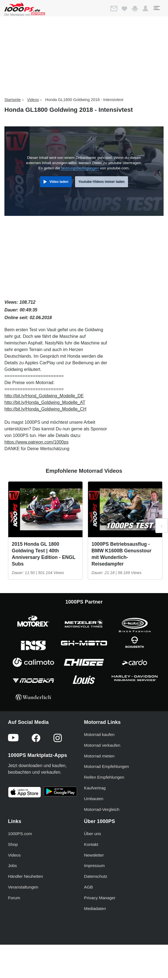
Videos (33, 99)
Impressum (94, 865)
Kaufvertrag (95, 788)
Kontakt (91, 844)
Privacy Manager (100, 897)
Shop (13, 844)
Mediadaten (95, 908)
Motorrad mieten (99, 756)
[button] (145, 8)
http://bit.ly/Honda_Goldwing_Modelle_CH (45, 409)
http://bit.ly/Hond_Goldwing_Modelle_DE (44, 395)
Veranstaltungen (23, 887)
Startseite (12, 99)
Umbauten (93, 798)
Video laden (58, 182)
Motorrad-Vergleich (101, 809)
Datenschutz (95, 876)
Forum (14, 897)
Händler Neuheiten (25, 876)
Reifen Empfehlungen (104, 777)
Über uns (92, 833)
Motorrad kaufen (99, 734)
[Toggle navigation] (156, 8)
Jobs (12, 865)
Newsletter (94, 855)
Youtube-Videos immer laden (101, 182)
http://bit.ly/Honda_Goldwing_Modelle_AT (44, 402)
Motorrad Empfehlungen (106, 766)
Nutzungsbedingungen (80, 168)
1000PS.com (20, 833)
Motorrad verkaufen (102, 745)
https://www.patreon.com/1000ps (36, 442)
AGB (88, 887)
